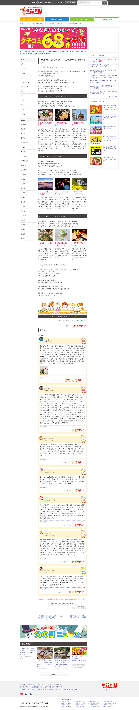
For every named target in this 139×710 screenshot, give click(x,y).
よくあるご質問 (34, 687)
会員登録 (34, 2)
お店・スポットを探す (32, 20)
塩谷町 (23, 152)
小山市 (23, 220)
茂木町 (23, 193)
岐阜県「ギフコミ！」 (94, 703)
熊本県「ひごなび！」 (80, 701)
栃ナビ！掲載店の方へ (39, 689)
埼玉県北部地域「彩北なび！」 (94, 707)
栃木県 (23, 238)
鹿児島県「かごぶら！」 (80, 706)
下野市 (23, 206)
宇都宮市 (24, 124)
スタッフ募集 (73, 689)
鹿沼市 (23, 129)
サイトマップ (58, 687)
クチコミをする (81, 320)
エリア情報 (82, 20)
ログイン (41, 2)
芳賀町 (23, 179)
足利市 (23, 229)
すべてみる (53, 674)
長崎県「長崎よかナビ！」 (109, 701)
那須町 (23, 138)
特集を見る (107, 20)
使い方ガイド (24, 687)
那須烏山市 (24, 161)
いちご (23, 73)
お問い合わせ (49, 687)
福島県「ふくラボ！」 (66, 703)
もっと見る (113, 96)
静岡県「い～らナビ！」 (108, 704)
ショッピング (25, 82)
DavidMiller (47, 471)
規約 (42, 687)
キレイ (23, 109)
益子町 (23, 188)
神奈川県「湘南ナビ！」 (94, 704)
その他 (23, 114)
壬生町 (23, 211)
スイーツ (24, 68)
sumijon (46, 340)
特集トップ (62, 616)
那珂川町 (24, 165)
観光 (22, 91)
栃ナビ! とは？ (109, 690)
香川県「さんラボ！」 (80, 704)
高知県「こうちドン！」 (108, 706)
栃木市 (23, 202)
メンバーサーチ (60, 2)
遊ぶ (22, 96)
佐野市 (23, 234)
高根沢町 (24, 174)
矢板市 (23, 147)
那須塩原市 (24, 142)
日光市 (23, 133)
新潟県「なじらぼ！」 (80, 703)
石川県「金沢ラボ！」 (66, 706)
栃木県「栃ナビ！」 (65, 701)
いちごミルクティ (48, 499)
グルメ (23, 64)
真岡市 (23, 197)
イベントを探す (57, 20)
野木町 (23, 225)
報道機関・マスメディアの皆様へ (57, 689)
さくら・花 (24, 86)
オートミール (47, 438)
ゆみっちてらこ (48, 570)
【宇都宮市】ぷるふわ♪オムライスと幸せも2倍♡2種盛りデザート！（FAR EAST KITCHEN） (47, 617)
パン (22, 77)
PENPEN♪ (46, 533)
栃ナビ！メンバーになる (66, 320)
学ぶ (22, 105)
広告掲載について (25, 689)
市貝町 (23, 183)
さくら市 (24, 170)
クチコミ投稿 (71, 2)
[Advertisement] (103, 40)
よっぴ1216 (47, 389)
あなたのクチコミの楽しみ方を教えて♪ (62, 604)
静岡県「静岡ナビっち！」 (95, 701)
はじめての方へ (49, 2)
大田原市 (24, 156)
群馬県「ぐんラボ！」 (66, 704)
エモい (23, 100)
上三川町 (24, 215)
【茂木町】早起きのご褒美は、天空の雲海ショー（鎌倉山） (77, 616)
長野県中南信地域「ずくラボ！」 (110, 703)
